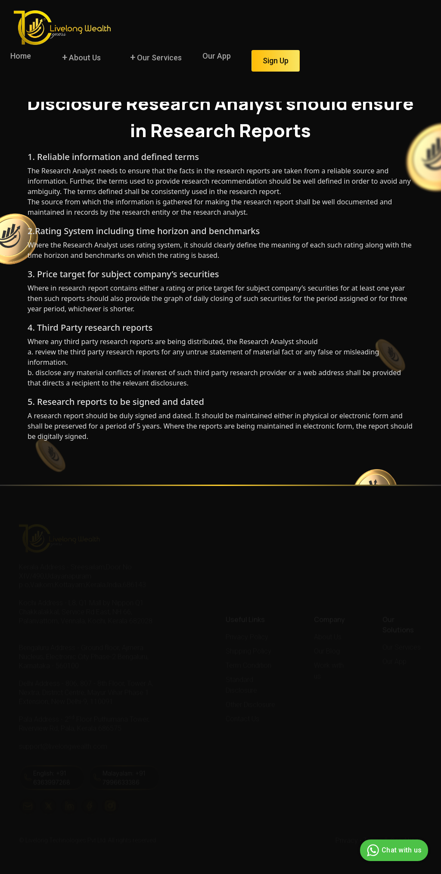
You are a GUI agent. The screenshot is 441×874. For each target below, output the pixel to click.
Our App (216, 55)
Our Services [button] (158, 57)
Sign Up (276, 60)
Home (20, 55)
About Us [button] (84, 57)
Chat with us (393, 850)
